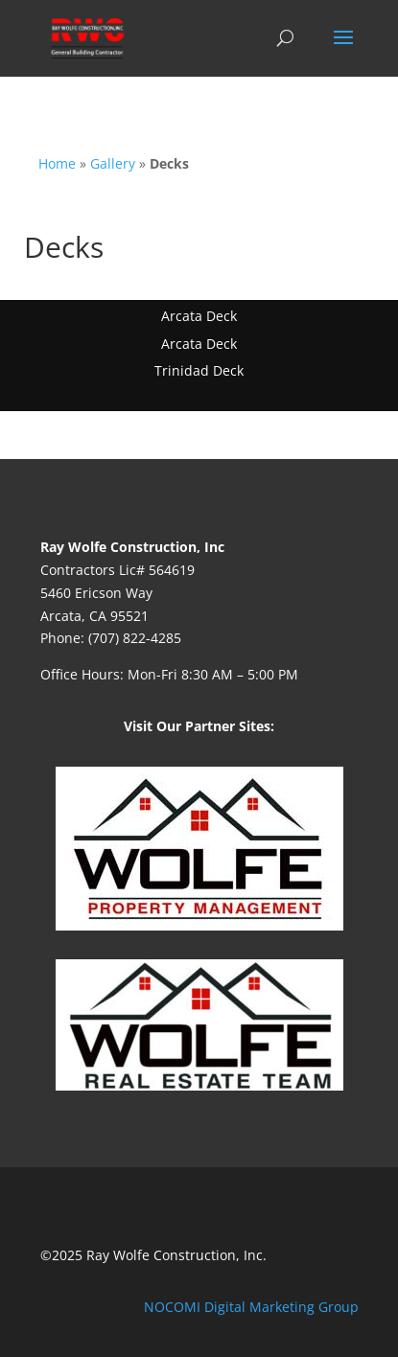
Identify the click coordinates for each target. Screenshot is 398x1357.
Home (57, 163)
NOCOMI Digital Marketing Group (251, 1307)
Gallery (112, 163)
